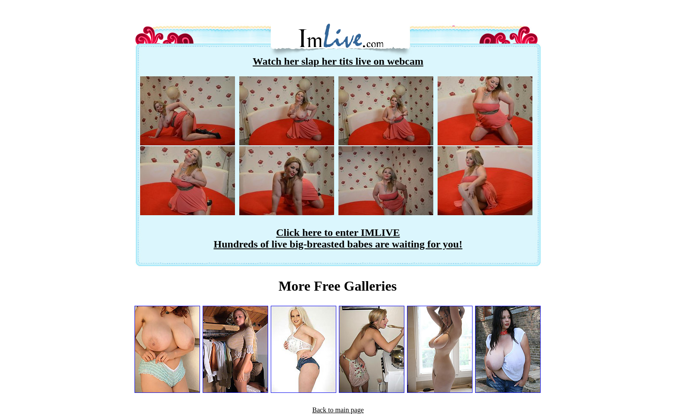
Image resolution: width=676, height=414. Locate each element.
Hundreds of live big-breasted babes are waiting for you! (338, 244)
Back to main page (338, 410)
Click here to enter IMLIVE (338, 232)
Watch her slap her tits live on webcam (338, 61)
